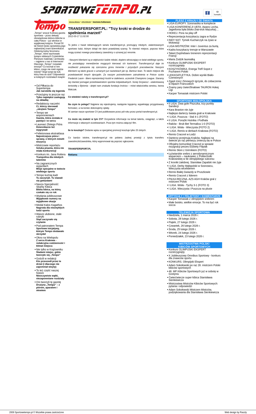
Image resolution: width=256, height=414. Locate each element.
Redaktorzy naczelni (48, 106)
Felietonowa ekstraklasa (50, 137)
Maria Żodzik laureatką (182, 59)
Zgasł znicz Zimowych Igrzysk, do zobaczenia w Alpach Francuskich (195, 82)
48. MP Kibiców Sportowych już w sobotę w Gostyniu (194, 272)
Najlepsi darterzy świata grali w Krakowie (192, 113)
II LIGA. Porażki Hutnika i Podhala (188, 120)
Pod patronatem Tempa (50, 229)
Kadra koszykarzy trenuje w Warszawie (191, 49)
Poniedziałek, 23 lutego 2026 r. (186, 236)
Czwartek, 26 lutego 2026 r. (184, 225)
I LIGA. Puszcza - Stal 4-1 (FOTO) (188, 116)
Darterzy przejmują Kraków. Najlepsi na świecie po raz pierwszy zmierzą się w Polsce (195, 139)
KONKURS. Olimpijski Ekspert (186, 261)
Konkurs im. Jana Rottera (51, 157)
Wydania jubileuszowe (49, 198)
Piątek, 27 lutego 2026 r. (183, 222)
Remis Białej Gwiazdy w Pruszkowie (189, 171)
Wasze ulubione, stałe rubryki (48, 218)
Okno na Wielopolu (50, 241)
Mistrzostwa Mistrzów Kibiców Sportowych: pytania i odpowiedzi (193, 285)
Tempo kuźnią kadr (49, 178)
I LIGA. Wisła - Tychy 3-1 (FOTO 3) (189, 185)
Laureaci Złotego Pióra (49, 127)
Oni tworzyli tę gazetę (48, 286)
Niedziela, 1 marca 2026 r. (184, 215)
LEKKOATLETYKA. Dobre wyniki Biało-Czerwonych (191, 76)
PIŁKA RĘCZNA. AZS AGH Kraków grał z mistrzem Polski (192, 180)
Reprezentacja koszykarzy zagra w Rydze (193, 36)
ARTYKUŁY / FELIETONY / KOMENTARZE (194, 196)
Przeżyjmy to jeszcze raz (50, 97)
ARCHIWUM (86, 22)
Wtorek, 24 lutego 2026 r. (183, 232)
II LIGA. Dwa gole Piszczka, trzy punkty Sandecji (191, 105)
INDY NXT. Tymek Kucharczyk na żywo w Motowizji (193, 41)
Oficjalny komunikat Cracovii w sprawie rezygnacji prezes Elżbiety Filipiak (191, 145)
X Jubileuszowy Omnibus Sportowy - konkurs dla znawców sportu (195, 257)
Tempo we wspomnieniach (49, 116)
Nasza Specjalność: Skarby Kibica (48, 188)
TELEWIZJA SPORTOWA (194, 212)
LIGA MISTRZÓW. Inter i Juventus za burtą (193, 46)
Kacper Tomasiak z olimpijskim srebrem (191, 198)
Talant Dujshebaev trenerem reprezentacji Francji (193, 54)
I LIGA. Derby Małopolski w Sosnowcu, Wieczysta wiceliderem (191, 167)
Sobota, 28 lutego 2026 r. (183, 218)
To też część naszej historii (50, 274)
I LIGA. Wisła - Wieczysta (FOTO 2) (189, 127)
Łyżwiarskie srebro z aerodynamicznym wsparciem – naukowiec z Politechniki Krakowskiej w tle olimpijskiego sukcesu (192, 156)
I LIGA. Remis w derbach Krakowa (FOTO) (193, 130)
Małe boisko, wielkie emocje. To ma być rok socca (193, 203)
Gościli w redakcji (48, 262)
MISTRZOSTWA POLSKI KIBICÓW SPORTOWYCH (194, 245)
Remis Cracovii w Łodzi (182, 134)
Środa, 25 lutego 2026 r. (182, 229)
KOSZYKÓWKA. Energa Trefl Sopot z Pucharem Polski (190, 70)
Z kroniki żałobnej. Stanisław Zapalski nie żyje (195, 162)
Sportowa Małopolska (194, 100)
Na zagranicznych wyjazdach (50, 167)
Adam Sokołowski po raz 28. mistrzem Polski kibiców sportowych (194, 266)
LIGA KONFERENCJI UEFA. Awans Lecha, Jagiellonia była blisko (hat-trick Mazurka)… (194, 28)
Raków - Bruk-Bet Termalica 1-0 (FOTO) (192, 123)
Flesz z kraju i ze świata (194, 20)
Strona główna (74, 22)
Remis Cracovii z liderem (183, 175)
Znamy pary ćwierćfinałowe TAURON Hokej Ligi (194, 88)
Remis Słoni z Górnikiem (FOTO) (188, 150)
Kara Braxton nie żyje (181, 109)
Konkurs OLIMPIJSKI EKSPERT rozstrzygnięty (187, 64)
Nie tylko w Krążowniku (49, 252)
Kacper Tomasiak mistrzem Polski (188, 93)
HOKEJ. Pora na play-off (183, 33)
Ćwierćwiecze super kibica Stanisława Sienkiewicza (190, 278)
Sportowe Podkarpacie (102, 22)
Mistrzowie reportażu (50, 148)
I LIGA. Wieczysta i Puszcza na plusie (190, 188)
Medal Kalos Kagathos (50, 207)
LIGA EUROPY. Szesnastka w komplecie (192, 23)
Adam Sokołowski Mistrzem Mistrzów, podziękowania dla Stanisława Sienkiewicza (194, 291)
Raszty (243, 412)
